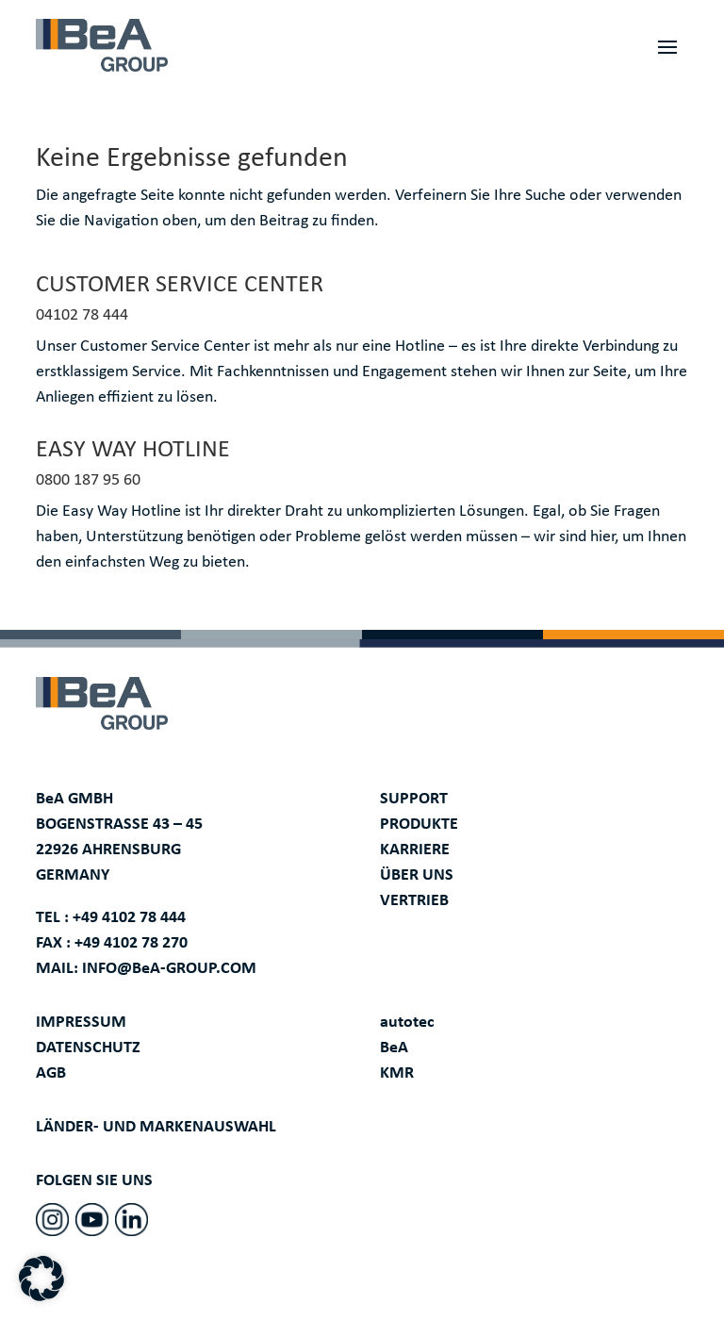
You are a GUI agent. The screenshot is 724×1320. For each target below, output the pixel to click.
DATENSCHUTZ (88, 1048)
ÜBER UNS (416, 875)
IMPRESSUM (81, 1022)
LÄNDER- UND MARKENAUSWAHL (156, 1127)
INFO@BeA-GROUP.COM (169, 969)
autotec (407, 1022)
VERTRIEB (414, 901)
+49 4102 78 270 (131, 943)
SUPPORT (414, 799)
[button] (41, 1278)
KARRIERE (415, 850)
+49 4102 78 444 (129, 918)
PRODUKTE (419, 824)
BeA (394, 1048)
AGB (51, 1073)
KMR (397, 1073)
